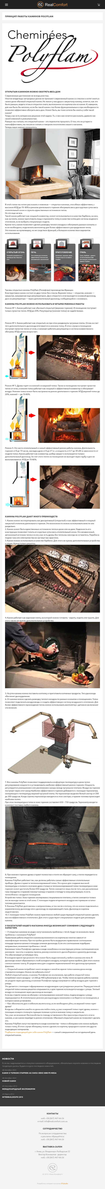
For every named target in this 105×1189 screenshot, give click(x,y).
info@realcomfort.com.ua (55, 1121)
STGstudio (64, 1183)
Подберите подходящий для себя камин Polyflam (28, 1032)
